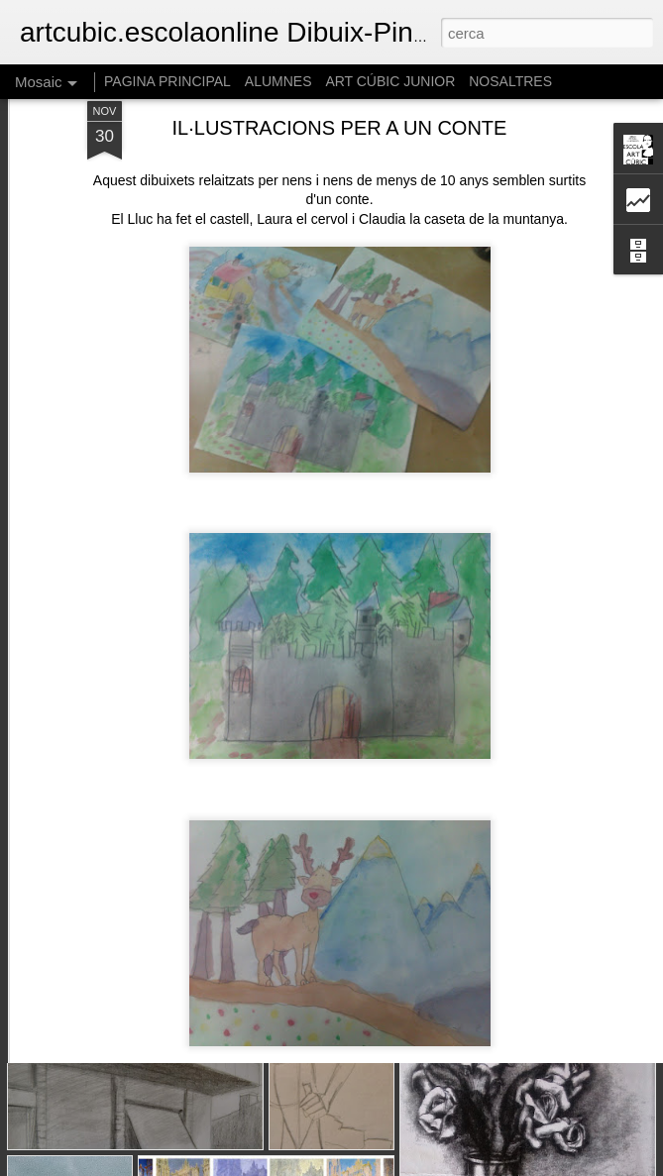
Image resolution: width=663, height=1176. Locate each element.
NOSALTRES (510, 81)
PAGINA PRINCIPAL (167, 81)
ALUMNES (278, 81)
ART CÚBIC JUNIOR (390, 81)
